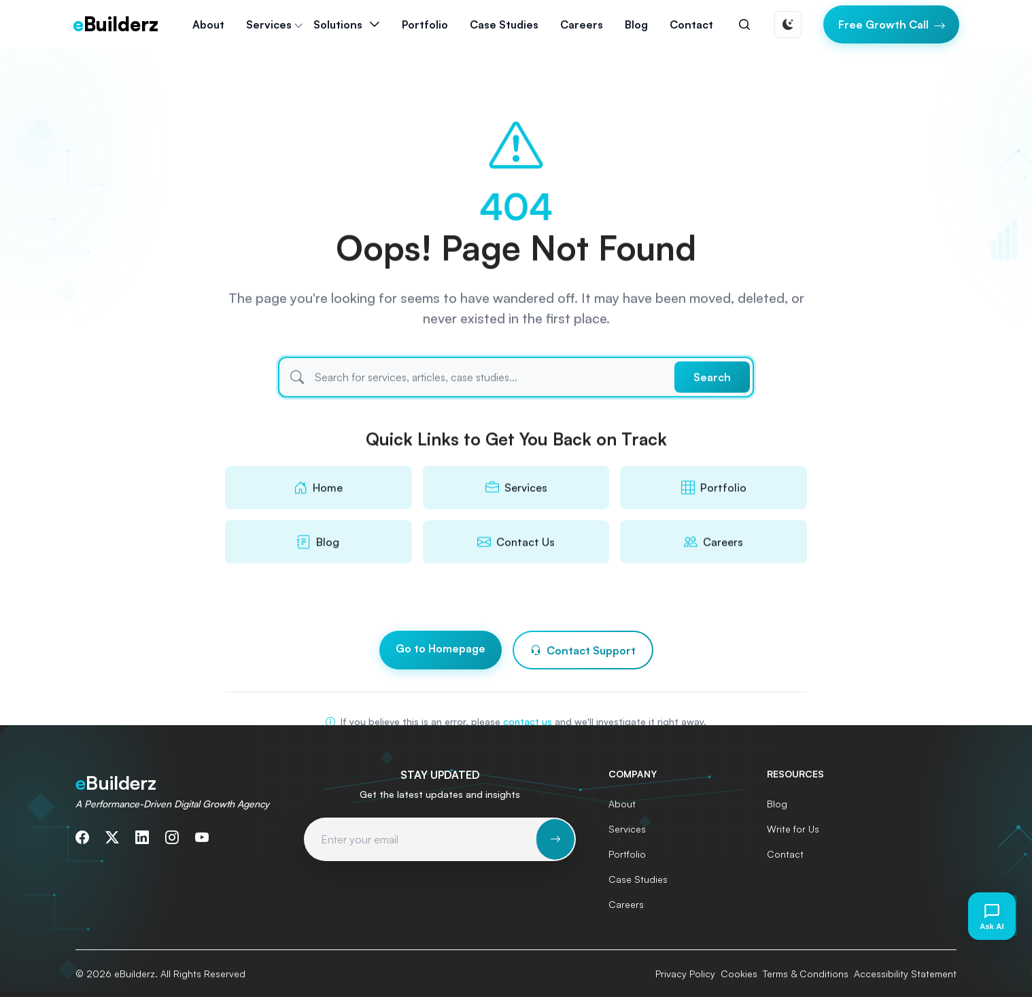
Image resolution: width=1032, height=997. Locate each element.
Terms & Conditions (805, 973)
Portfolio (425, 24)
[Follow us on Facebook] (82, 837)
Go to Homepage (440, 649)
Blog (636, 24)
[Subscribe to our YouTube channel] (202, 837)
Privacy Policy (685, 973)
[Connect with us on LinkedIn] (142, 837)
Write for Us (793, 829)
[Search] (744, 24)
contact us (527, 721)
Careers (581, 24)
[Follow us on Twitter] (112, 837)
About (208, 24)
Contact (691, 24)
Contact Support (583, 651)
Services (627, 829)
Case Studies (504, 24)
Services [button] (269, 24)
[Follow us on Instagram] (172, 837)
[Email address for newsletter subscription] (421, 839)
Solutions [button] (337, 24)
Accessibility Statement (905, 973)
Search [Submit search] (712, 393)
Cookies (739, 973)
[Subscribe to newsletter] (555, 839)
